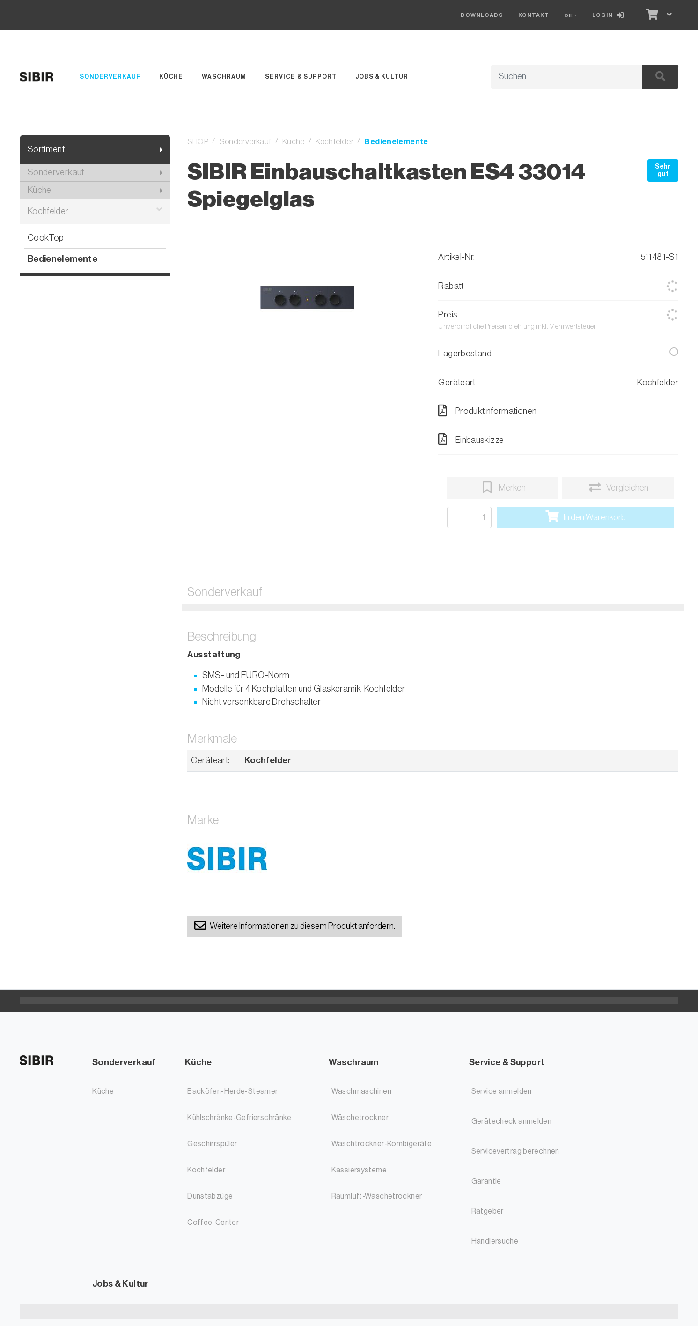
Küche (171, 77)
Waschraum (224, 77)
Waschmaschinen (361, 1091)
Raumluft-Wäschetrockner (376, 1196)
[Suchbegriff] (556, 77)
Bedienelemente (62, 258)
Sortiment (46, 149)
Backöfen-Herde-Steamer (232, 1091)
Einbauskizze (471, 439)
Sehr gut (662, 170)
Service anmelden (501, 1091)
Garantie (486, 1181)
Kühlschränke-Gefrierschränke (239, 1117)
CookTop (46, 237)
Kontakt (533, 15)
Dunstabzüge (210, 1196)
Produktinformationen (487, 410)
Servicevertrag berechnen (515, 1151)
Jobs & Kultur (381, 77)
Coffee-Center (213, 1222)
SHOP (198, 142)
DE (568, 15)
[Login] (610, 15)
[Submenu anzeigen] (161, 149)
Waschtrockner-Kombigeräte (381, 1144)
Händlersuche (495, 1241)
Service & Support (300, 77)
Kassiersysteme (359, 1170)
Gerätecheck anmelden (511, 1121)
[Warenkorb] (650, 15)
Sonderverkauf (110, 77)
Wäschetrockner (360, 1117)
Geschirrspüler (212, 1144)
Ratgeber (487, 1211)
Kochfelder (95, 211)
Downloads (482, 15)
